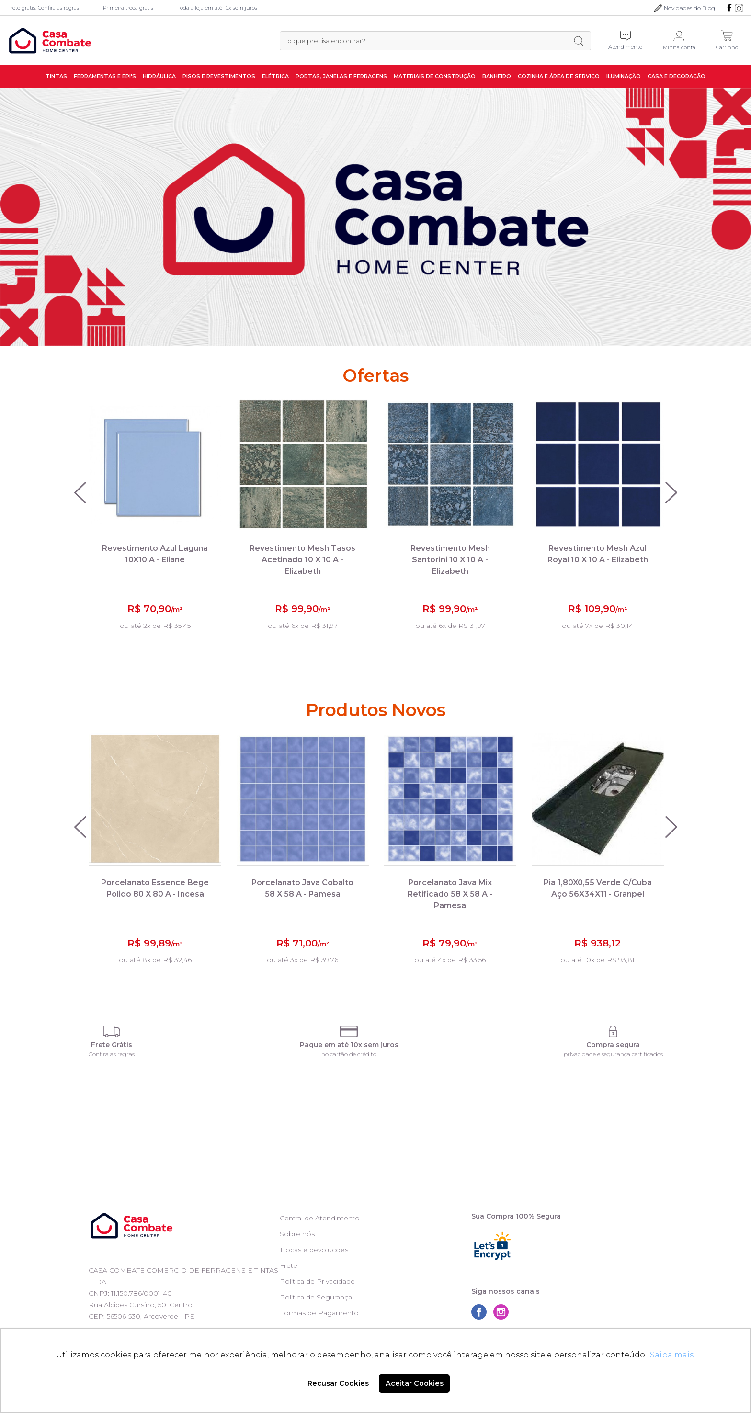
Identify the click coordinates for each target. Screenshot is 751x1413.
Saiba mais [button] (672, 1354)
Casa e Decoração (676, 76)
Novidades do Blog (689, 7)
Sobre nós (297, 1234)
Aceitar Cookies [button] (415, 1383)
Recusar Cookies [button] (338, 1383)
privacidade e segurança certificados (613, 1054)
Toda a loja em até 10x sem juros (217, 7)
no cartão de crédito (348, 1054)
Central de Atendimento (320, 1218)
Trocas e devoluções (314, 1249)
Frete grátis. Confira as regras (43, 7)
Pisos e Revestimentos (218, 76)
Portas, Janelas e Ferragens (341, 76)
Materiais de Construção (435, 76)
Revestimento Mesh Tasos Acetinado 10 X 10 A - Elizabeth (302, 560)
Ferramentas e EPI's (105, 76)
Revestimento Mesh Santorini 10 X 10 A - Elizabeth (450, 560)
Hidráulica (159, 76)
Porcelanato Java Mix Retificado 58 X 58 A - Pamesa (450, 894)
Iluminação (623, 76)
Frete (288, 1265)
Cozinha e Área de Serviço (559, 76)
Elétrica (275, 76)
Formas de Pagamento (319, 1313)
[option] (375, 217)
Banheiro (496, 76)
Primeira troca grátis (128, 7)
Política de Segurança (316, 1297)
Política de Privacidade (317, 1281)
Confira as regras (112, 1054)
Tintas (56, 76)
